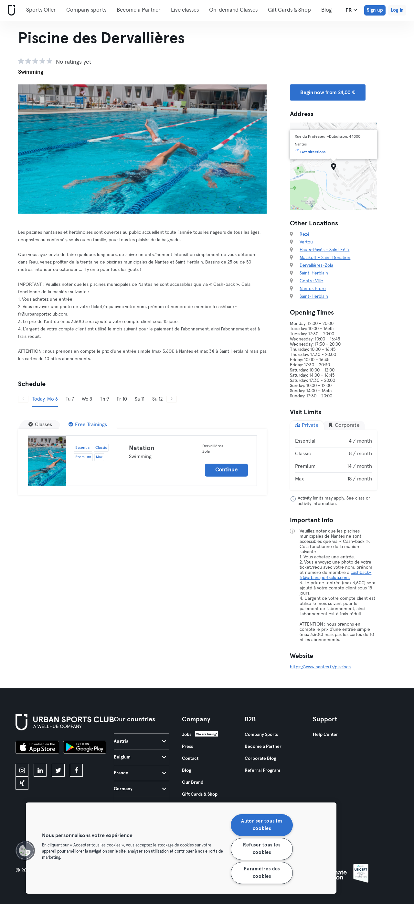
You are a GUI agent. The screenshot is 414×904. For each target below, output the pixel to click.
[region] (181, 848)
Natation (141, 448)
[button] (25, 850)
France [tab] (140, 773)
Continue (226, 470)
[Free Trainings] (88, 424)
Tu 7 (70, 399)
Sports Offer (41, 10)
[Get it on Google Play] (84, 748)
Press (187, 746)
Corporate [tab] (344, 425)
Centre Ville (311, 281)
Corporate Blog (260, 758)
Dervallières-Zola (316, 265)
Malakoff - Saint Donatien (325, 257)
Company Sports (261, 734)
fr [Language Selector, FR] (351, 10)
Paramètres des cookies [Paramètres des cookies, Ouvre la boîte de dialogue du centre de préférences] (262, 873)
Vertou (306, 242)
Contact (190, 758)
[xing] (22, 783)
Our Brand (192, 782)
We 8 (87, 399)
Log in (397, 10)
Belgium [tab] (140, 757)
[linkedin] (40, 770)
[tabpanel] (333, 460)
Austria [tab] (140, 741)
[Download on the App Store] (37, 748)
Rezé (305, 234)
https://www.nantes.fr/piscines (320, 667)
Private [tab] (307, 425)
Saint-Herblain (314, 273)
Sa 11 (139, 399)
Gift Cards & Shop (200, 794)
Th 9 (104, 399)
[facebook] (76, 770)
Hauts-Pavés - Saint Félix (324, 250)
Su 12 (157, 399)
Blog (186, 770)
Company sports (86, 10)
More (278, 9)
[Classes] (40, 424)
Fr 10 (122, 399)
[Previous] (23, 399)
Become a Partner (139, 10)
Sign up (375, 10)
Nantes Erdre (313, 288)
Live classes (185, 10)
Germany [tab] (140, 789)
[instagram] (22, 770)
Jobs (186, 734)
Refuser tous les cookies (262, 849)
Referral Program (262, 770)
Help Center (325, 734)
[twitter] (58, 770)
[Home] (10, 10)
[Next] (171, 399)
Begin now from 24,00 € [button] (327, 92)
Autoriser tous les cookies (261, 825)
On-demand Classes (233, 10)
